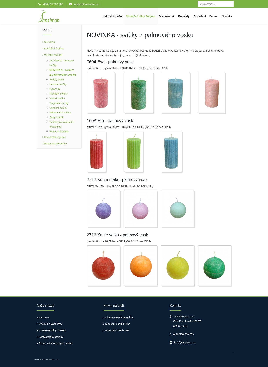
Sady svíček (56, 117)
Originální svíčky (59, 103)
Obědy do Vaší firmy (50, 323)
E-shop (213, 16)
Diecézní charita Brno (117, 323)
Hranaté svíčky (58, 84)
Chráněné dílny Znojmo (140, 16)
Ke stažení (199, 16)
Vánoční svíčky (58, 107)
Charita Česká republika (119, 317)
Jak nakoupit (167, 16)
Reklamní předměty (55, 143)
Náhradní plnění (112, 16)
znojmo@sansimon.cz (86, 3)
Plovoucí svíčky (58, 93)
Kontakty (183, 16)
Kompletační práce (55, 137)
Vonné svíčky (57, 98)
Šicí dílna (49, 41)
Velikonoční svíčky (60, 112)
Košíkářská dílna (54, 48)
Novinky (227, 16)
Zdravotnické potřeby (51, 336)
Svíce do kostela (59, 131)
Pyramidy (54, 88)
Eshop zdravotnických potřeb (55, 343)
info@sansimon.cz (185, 342)
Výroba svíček (53, 54)
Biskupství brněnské (117, 330)
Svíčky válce (56, 79)
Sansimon (44, 317)
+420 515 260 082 (52, 3)
